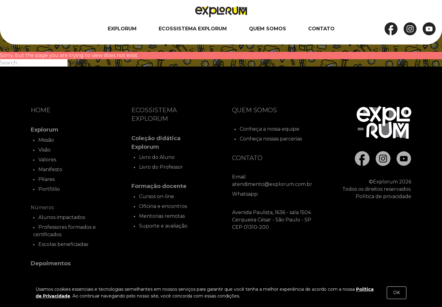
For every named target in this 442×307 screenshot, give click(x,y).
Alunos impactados (61, 217)
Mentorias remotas (162, 216)
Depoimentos (51, 263)
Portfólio (49, 189)
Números (42, 207)
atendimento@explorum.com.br (272, 184)
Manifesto (50, 169)
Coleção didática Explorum (155, 142)
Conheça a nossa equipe (269, 129)
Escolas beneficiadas (63, 244)
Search (77, 63)
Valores (47, 160)
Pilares (46, 179)
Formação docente (159, 186)
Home (41, 110)
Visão (44, 150)
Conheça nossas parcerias (271, 139)
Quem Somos (267, 29)
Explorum (122, 29)
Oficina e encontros (163, 206)
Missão (46, 140)
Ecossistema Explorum (193, 29)
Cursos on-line (156, 196)
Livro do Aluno (157, 157)
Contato (321, 29)
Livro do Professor (161, 167)
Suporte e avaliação (163, 226)
